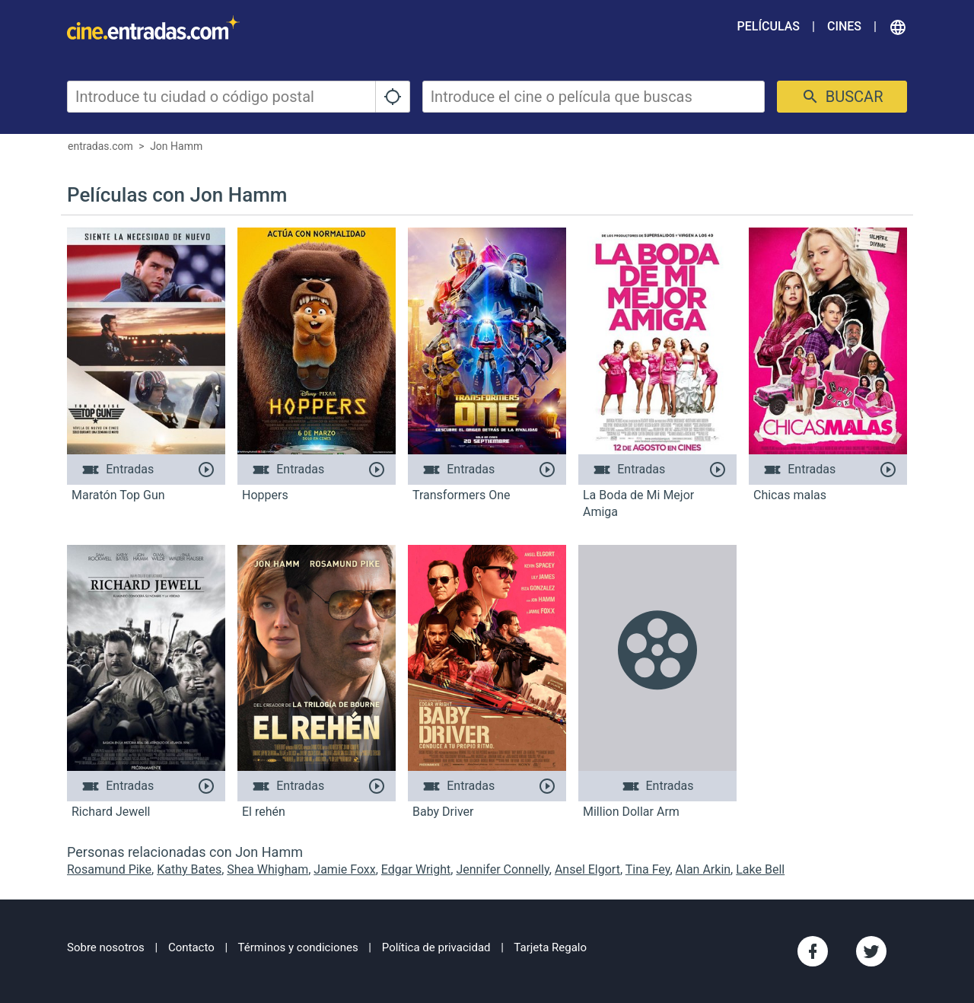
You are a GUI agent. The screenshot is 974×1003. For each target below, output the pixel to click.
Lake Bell (760, 869)
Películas (768, 26)
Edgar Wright (415, 869)
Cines (844, 26)
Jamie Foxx (344, 869)
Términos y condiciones (298, 947)
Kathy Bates (189, 869)
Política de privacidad (436, 947)
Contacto (191, 947)
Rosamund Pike (109, 869)
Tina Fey (647, 869)
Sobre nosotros (106, 947)
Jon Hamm (176, 146)
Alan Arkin (703, 869)
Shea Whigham (267, 869)
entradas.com (100, 146)
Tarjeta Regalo (550, 947)
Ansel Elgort (587, 869)
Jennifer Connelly (502, 869)
